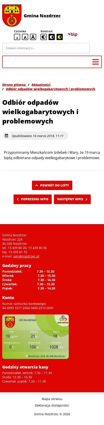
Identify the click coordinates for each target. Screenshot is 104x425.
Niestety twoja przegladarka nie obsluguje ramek (35, 336)
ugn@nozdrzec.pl (26, 256)
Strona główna (14, 85)
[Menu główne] (95, 62)
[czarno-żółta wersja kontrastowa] (60, 37)
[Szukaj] (96, 48)
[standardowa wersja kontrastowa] (44, 37)
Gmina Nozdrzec (42, 16)
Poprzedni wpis (32, 199)
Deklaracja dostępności (52, 405)
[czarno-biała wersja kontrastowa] (52, 37)
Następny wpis (72, 199)
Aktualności (41, 85)
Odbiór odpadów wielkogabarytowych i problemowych (50, 89)
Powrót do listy (52, 185)
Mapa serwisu (52, 399)
